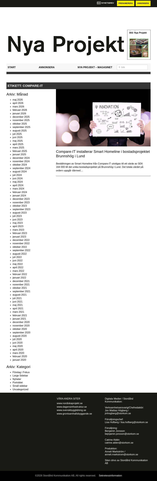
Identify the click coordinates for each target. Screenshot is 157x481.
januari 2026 (19, 113)
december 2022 (21, 240)
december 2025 (21, 117)
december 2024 (21, 158)
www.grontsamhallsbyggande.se (74, 413)
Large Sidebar (20, 375)
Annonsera (143, 3)
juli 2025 (17, 134)
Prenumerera (125, 3)
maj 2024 (18, 182)
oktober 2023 (20, 206)
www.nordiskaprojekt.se (69, 403)
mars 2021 (18, 312)
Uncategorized (20, 389)
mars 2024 (18, 188)
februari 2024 (20, 192)
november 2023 (21, 202)
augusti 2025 (20, 130)
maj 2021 (18, 305)
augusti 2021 (20, 294)
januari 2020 (19, 360)
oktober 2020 (20, 329)
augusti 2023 (20, 212)
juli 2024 (17, 175)
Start (12, 67)
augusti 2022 (20, 253)
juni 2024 (18, 178)
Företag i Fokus (21, 372)
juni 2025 (18, 137)
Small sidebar (20, 386)
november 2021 (21, 284)
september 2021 (21, 291)
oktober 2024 (20, 164)
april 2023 (18, 226)
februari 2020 (20, 356)
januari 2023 (19, 236)
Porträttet (18, 382)
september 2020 (21, 332)
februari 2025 (20, 151)
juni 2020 (18, 342)
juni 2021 (18, 301)
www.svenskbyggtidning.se (71, 410)
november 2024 (21, 161)
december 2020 (21, 322)
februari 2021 (20, 315)
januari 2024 (19, 195)
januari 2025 (19, 154)
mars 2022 (18, 271)
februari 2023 (20, 233)
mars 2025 (18, 147)
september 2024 (21, 168)
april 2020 (18, 349)
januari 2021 (19, 318)
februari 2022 (20, 274)
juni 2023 (18, 219)
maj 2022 (18, 264)
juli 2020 (17, 339)
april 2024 (18, 185)
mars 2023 (18, 230)
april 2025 (18, 144)
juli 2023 (17, 216)
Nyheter (17, 379)
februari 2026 (20, 110)
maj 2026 (18, 99)
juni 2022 (18, 260)
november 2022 (21, 243)
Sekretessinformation (110, 475)
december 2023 (21, 199)
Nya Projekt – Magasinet (95, 67)
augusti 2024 (20, 171)
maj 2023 (18, 223)
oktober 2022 (20, 247)
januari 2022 (19, 277)
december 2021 (21, 281)
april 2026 (18, 103)
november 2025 (21, 120)
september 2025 (21, 127)
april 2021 (18, 308)
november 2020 (21, 325)
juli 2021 (17, 298)
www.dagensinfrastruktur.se (72, 406)
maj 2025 (18, 141)
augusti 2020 (20, 336)
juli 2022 (17, 257)
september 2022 (21, 250)
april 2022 (18, 267)
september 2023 (21, 209)
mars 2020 (18, 353)
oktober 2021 (20, 288)
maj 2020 (18, 346)
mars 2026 (18, 106)
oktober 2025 (20, 123)
